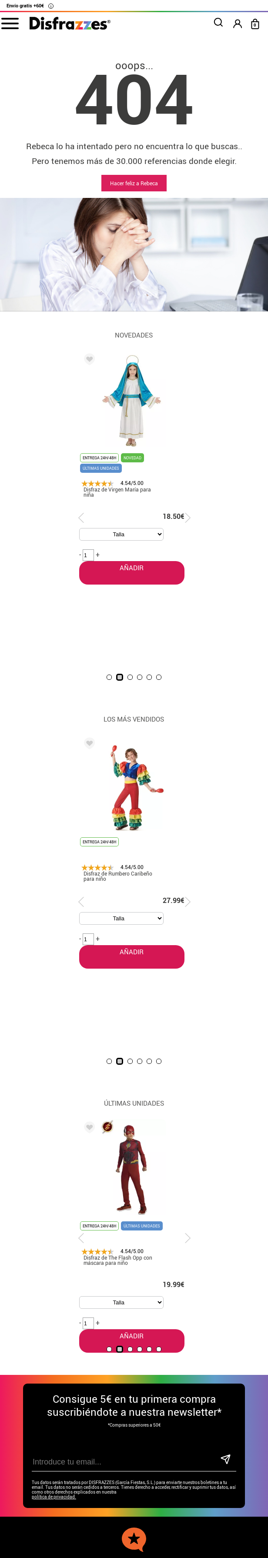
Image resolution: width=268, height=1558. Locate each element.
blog (193, 1339)
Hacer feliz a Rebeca (134, 183)
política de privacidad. (54, 1259)
